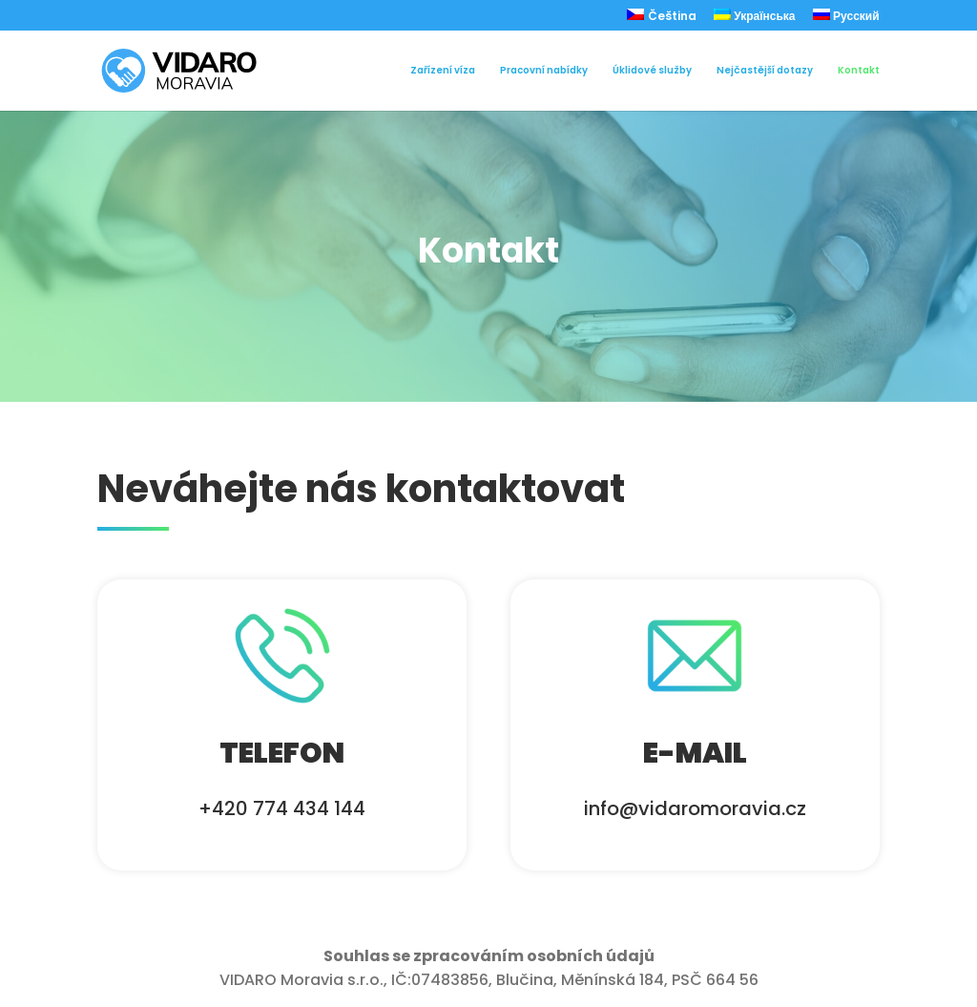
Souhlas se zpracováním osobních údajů (489, 956)
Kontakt (859, 70)
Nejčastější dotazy (765, 70)
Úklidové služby (652, 70)
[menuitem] (661, 20)
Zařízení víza (442, 70)
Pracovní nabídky (544, 70)
